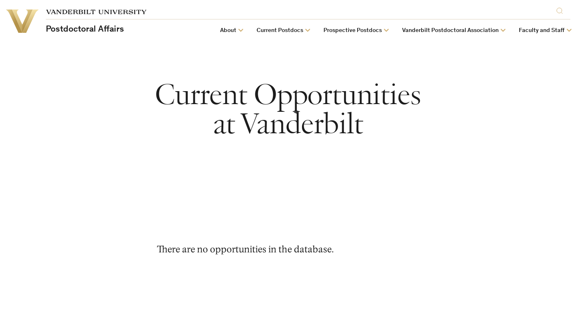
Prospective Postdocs (352, 31)
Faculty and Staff (542, 31)
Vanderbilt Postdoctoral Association (450, 31)
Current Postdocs (280, 31)
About (228, 31)
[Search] (561, 10)
